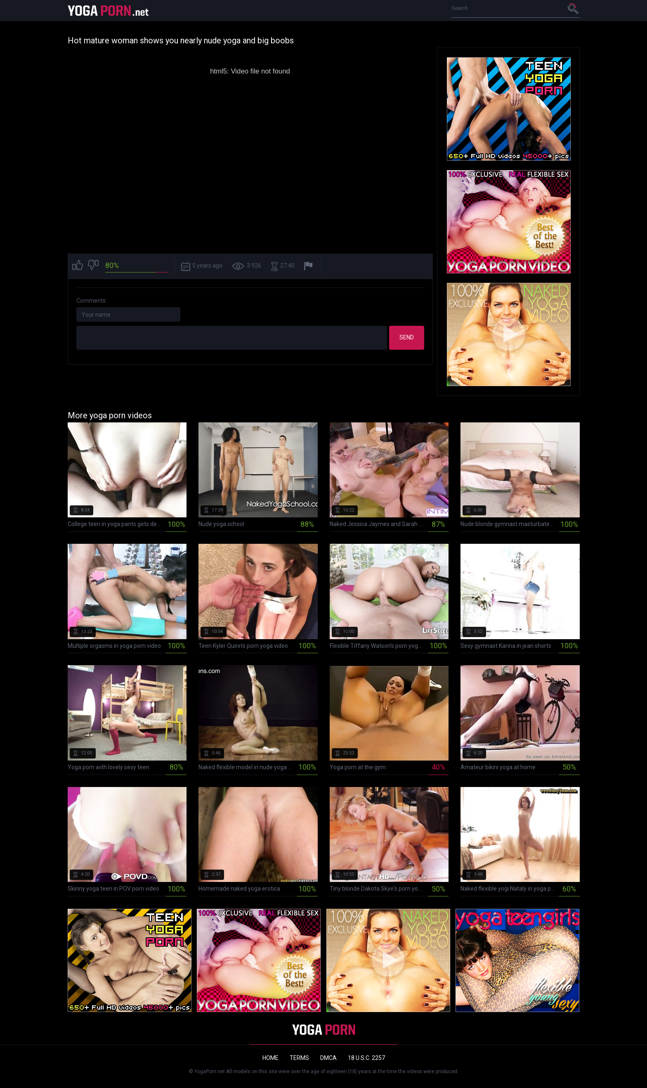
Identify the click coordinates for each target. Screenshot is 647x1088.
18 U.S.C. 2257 (366, 1058)
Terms (299, 1058)
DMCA (328, 1058)
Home (270, 1058)
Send (406, 337)
